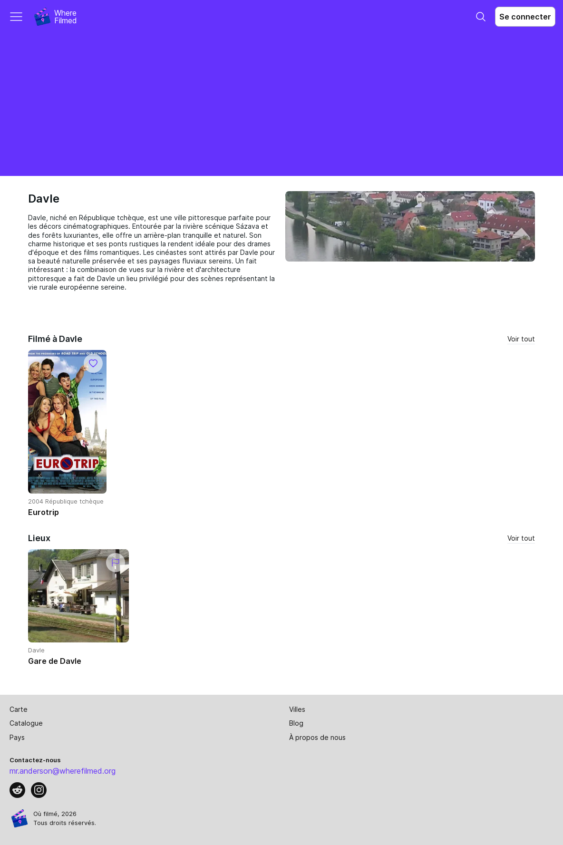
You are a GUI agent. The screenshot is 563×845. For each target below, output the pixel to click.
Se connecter (525, 16)
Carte (19, 709)
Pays (17, 737)
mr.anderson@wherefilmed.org (63, 771)
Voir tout (521, 339)
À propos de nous (317, 737)
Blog (296, 723)
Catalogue (26, 723)
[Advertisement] (281, 104)
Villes (297, 709)
